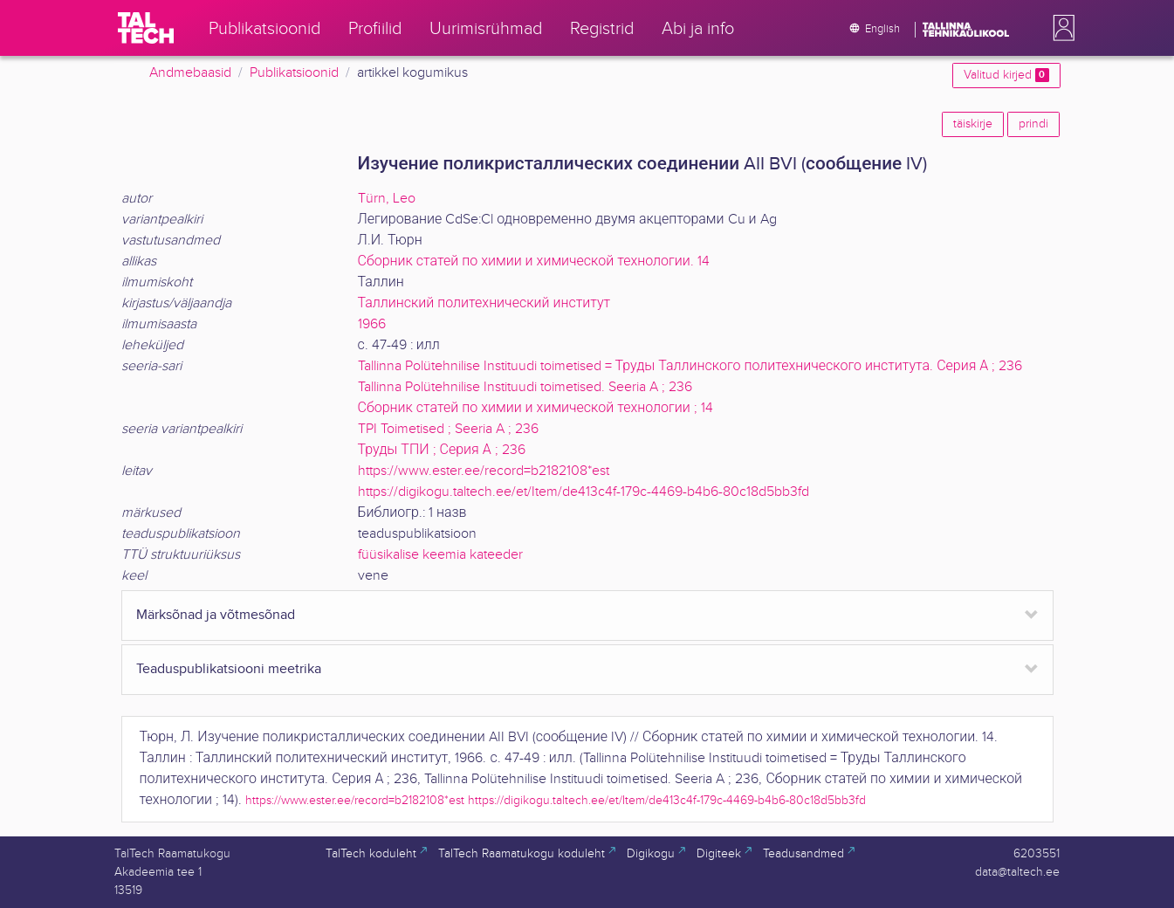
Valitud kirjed (1006, 75)
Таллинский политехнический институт (484, 303)
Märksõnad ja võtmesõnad (215, 615)
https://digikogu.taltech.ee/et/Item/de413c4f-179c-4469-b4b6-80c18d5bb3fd (583, 492)
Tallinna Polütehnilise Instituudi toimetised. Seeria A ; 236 (525, 387)
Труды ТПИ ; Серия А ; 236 (441, 450)
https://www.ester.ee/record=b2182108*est (483, 471)
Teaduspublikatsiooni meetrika (228, 669)
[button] (1060, 28)
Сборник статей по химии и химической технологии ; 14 (535, 408)
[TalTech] (146, 28)
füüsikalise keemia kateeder (440, 555)
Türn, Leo (386, 198)
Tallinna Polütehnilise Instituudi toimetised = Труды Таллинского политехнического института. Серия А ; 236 (690, 366)
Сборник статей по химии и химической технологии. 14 (534, 261)
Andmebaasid (190, 73)
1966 (372, 324)
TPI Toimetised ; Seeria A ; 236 (448, 429)
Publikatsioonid (294, 73)
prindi (1033, 124)
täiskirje (972, 124)
